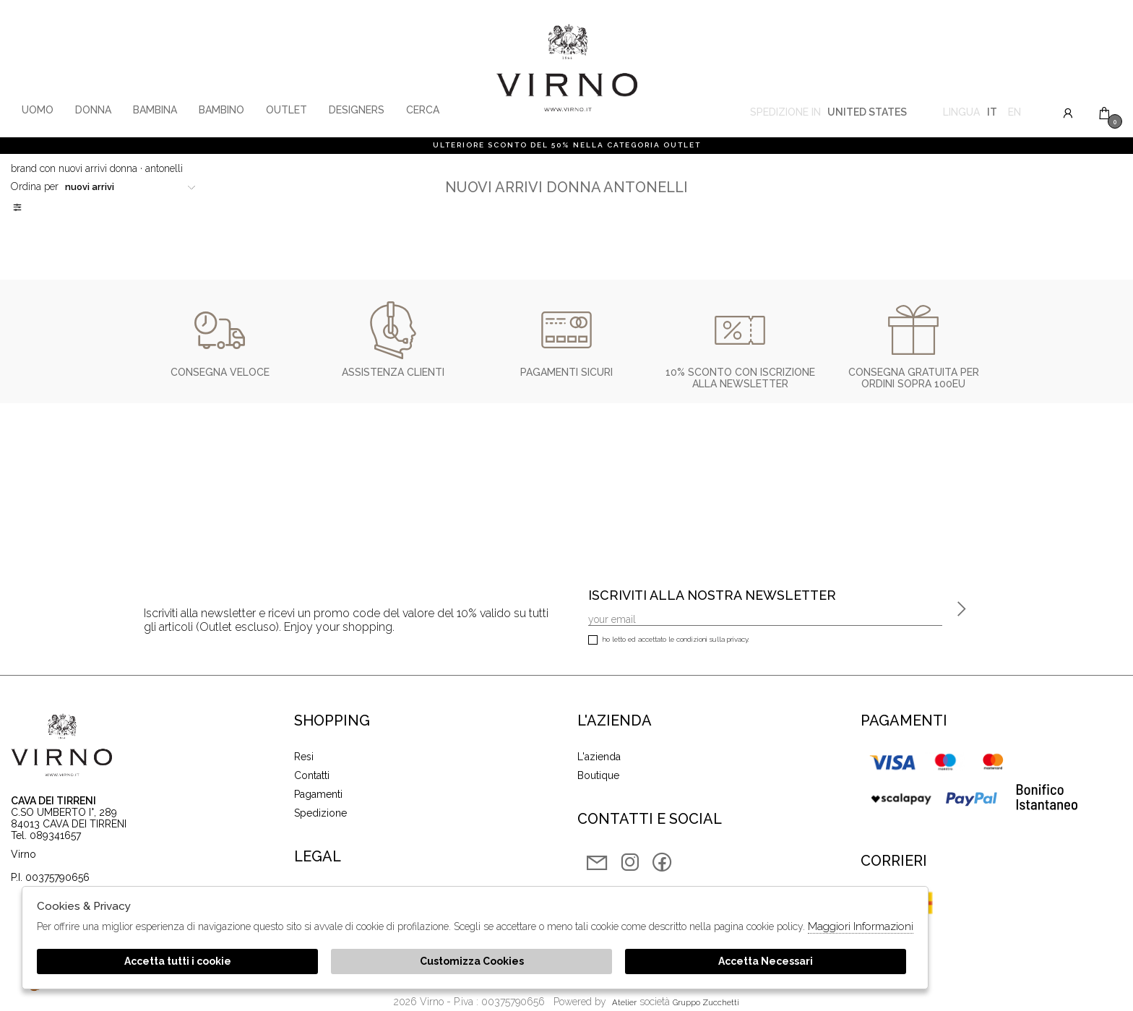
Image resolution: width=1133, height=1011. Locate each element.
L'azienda (599, 756)
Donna (93, 110)
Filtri (18, 207)
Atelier (624, 1002)
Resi (304, 756)
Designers (356, 110)
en (1014, 114)
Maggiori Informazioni (860, 926)
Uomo (37, 110)
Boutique (598, 775)
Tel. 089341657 (46, 835)
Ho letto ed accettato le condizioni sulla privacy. (668, 640)
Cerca (422, 110)
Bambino (221, 110)
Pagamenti (318, 794)
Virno (566, 69)
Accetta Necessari (765, 961)
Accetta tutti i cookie (177, 961)
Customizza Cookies (472, 961)
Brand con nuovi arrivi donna (74, 168)
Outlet (286, 110)
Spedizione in (828, 114)
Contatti (311, 775)
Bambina (155, 110)
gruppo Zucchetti (706, 1002)
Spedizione (320, 813)
